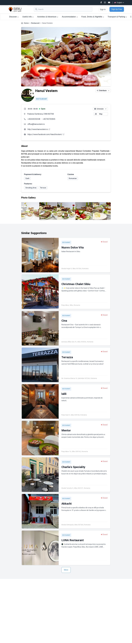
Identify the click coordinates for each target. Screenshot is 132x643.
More (66, 570)
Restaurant (35, 23)
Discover (14, 17)
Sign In (103, 9)
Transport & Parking (117, 17)
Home (26, 23)
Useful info (28, 17)
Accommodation (70, 17)
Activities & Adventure (47, 17)
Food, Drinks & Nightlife (92, 17)
